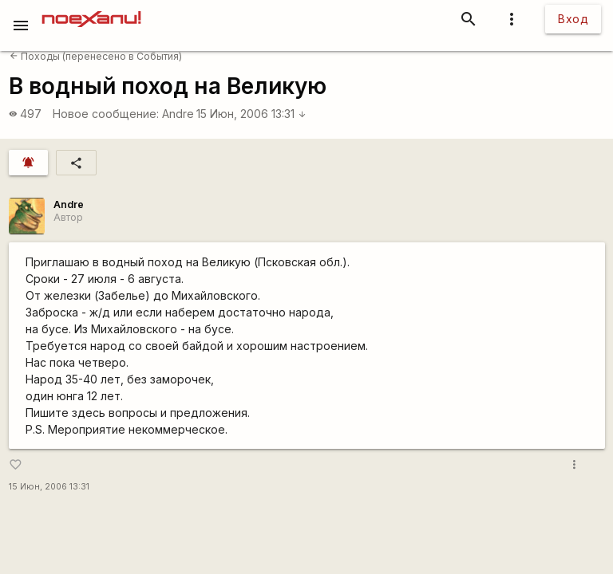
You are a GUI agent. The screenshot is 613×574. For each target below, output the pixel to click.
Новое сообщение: (106, 113)
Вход (573, 19)
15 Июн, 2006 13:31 (251, 113)
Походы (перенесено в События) (96, 56)
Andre (178, 113)
